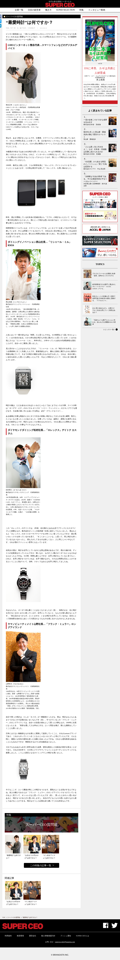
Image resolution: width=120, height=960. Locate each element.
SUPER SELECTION (65, 10)
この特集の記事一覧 (40, 865)
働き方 (48, 10)
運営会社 (32, 936)
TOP (3, 917)
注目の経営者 (34, 10)
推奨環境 (20, 936)
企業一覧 (19, 10)
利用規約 (8, 936)
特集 (81, 10)
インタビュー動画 (96, 10)
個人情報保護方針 (48, 936)
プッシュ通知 (65, 936)
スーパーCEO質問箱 (13, 917)
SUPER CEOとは (82, 936)
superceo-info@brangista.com (65, 942)
